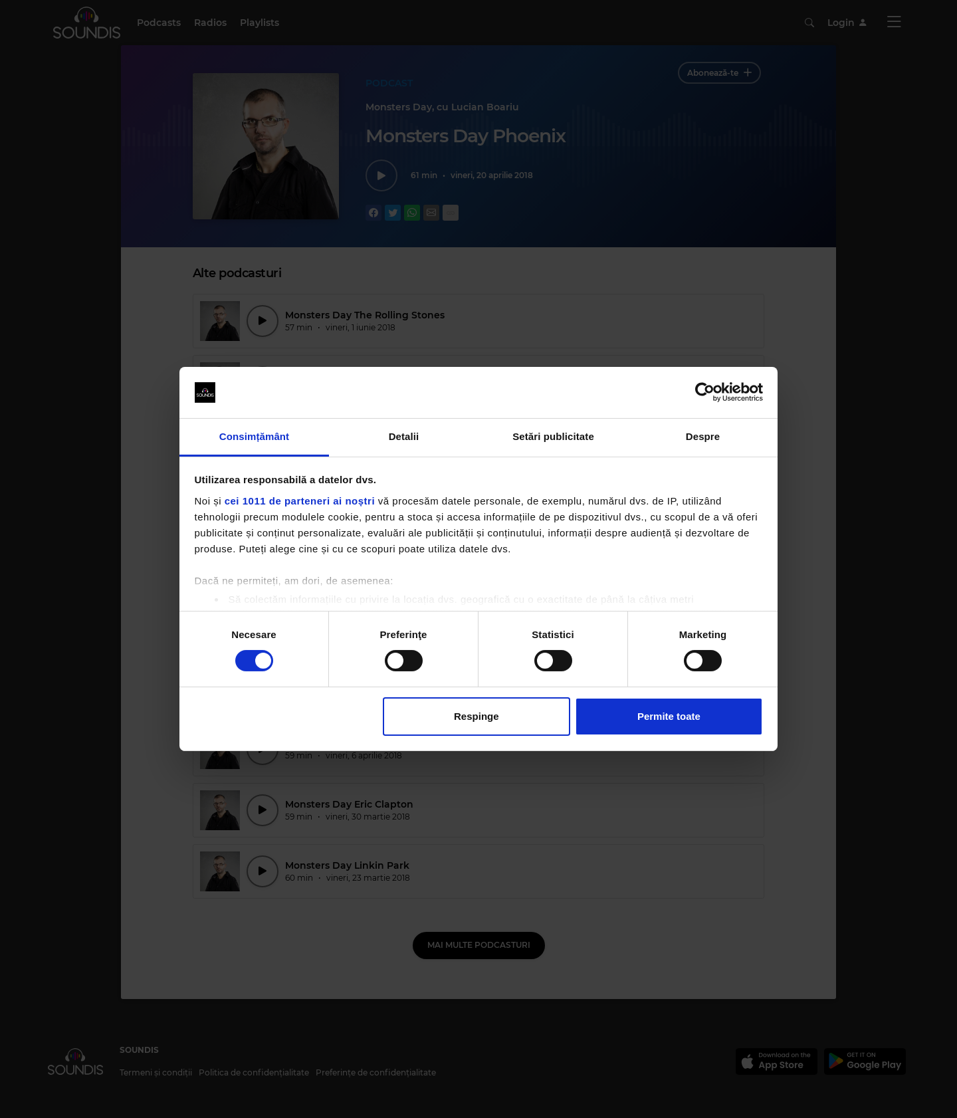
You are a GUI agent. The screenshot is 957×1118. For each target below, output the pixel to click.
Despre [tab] (703, 436)
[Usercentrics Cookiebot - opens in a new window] (705, 392)
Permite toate (668, 716)
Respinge (476, 716)
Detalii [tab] (404, 436)
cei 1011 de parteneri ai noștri (300, 500)
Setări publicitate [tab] (553, 436)
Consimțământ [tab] (254, 436)
